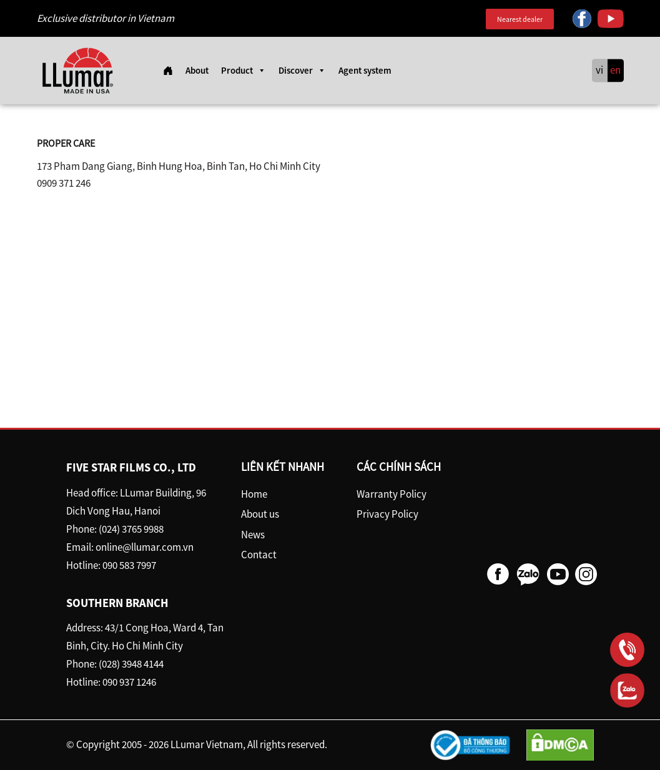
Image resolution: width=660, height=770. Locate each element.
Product (243, 70)
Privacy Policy (387, 514)
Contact (259, 554)
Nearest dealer (520, 19)
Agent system (365, 70)
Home (254, 494)
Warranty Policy (391, 494)
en (615, 70)
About (197, 70)
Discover (302, 70)
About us (260, 514)
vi (599, 70)
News (253, 534)
